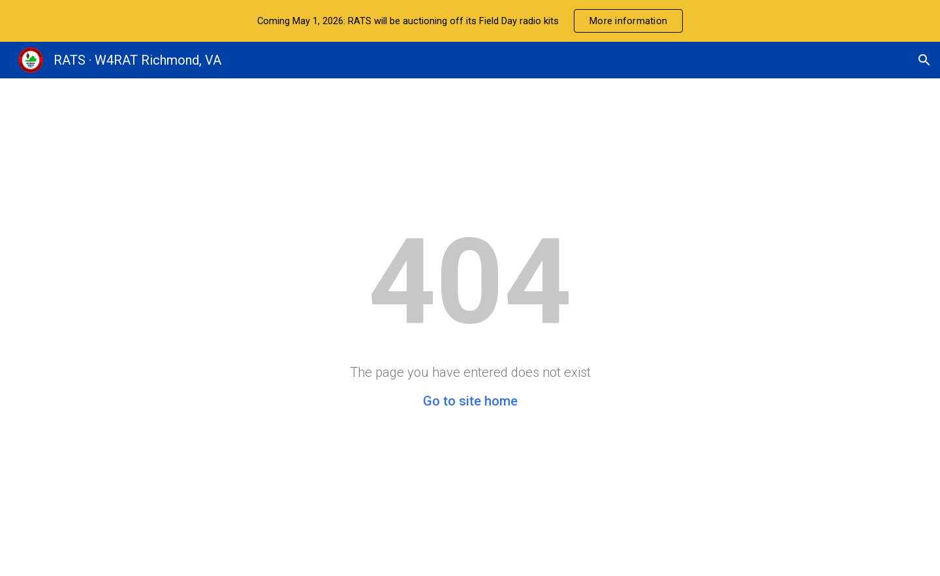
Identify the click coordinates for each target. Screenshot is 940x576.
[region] (470, 21)
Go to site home (470, 401)
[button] (924, 60)
